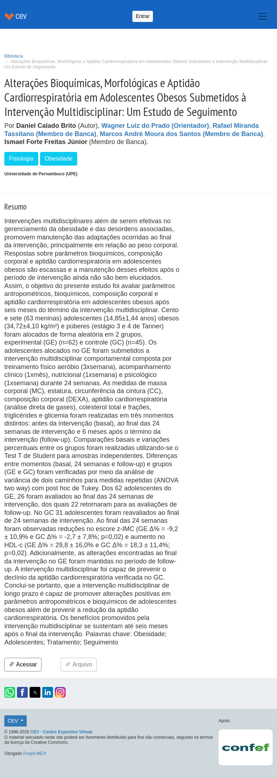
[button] (9, 692)
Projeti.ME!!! (35, 753)
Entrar (142, 16)
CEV (13, 721)
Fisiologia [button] (21, 159)
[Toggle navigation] (262, 16)
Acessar (23, 664)
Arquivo (78, 664)
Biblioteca (13, 56)
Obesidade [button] (58, 159)
